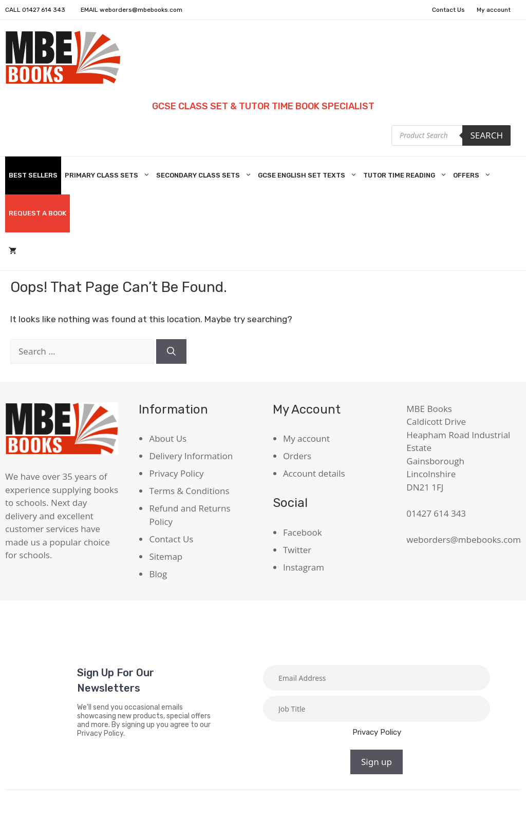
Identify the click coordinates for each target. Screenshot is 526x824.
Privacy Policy (176, 473)
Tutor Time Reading (406, 175)
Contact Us (448, 9)
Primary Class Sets (109, 175)
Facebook (302, 532)
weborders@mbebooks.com (141, 9)
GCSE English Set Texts (309, 175)
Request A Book (37, 213)
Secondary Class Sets (205, 175)
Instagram (303, 567)
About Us (167, 438)
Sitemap (165, 556)
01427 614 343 (43, 9)
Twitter (297, 550)
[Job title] (376, 708)
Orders (297, 456)
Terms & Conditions (189, 491)
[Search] (171, 351)
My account (494, 9)
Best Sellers (33, 175)
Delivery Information (191, 456)
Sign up (376, 762)
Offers (473, 175)
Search (486, 135)
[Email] (376, 678)
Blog (158, 574)
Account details (314, 473)
